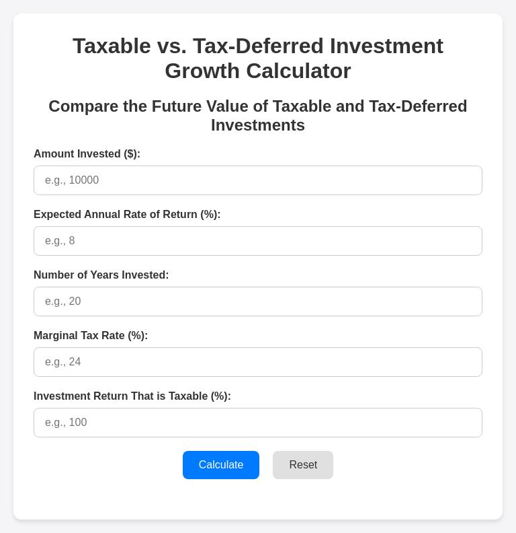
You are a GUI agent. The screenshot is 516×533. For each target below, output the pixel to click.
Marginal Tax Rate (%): (91, 335)
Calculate (221, 464)
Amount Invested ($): (87, 153)
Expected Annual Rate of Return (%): (127, 214)
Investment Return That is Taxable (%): (132, 396)
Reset (303, 464)
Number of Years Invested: (101, 275)
